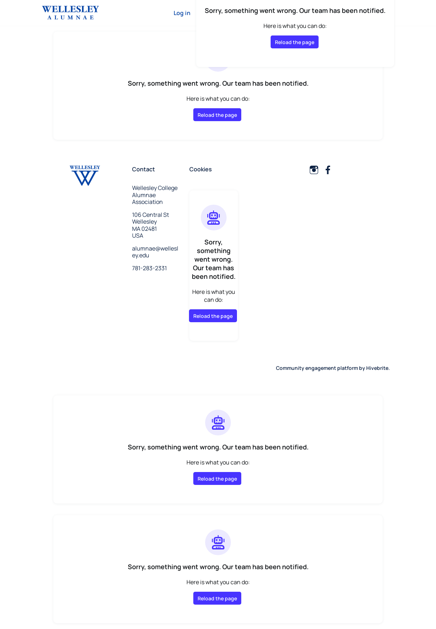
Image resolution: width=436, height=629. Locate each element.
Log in (182, 13)
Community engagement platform (317, 367)
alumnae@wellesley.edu (155, 251)
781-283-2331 (149, 268)
